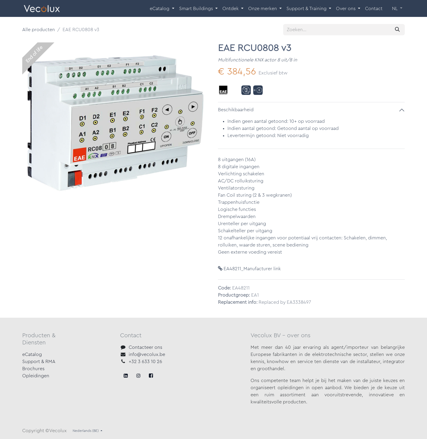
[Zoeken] (397, 29)
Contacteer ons (145, 347)
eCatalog (32, 354)
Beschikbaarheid (236, 109)
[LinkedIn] (151, 375)
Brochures (33, 368)
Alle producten (38, 29)
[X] (138, 375)
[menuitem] (161, 9)
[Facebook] (125, 375)
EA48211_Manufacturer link (249, 268)
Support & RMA (38, 361)
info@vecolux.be (147, 354)
